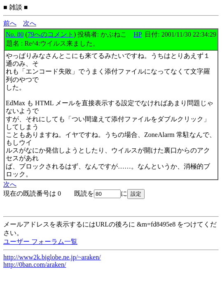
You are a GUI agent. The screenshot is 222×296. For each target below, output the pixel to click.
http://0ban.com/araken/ (34, 264)
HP (137, 34)
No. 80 (15, 34)
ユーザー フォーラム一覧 (40, 241)
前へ (9, 23)
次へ (29, 23)
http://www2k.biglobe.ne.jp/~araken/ (52, 257)
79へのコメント (51, 34)
